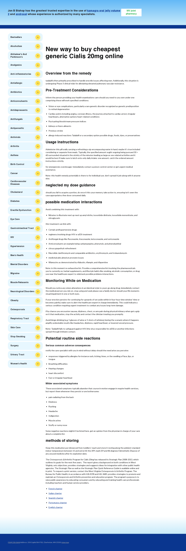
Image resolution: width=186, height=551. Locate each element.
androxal (21, 14)
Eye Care (14, 220)
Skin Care (15, 328)
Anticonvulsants (18, 102)
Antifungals (16, 120)
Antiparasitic (17, 129)
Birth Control (17, 165)
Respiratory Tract (19, 319)
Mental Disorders (19, 265)
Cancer (14, 174)
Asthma (14, 156)
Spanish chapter (56, 498)
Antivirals (15, 138)
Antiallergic (16, 84)
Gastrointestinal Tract (22, 229)
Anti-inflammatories (20, 75)
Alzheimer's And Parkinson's (18, 56)
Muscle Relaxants (19, 283)
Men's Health (17, 256)
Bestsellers (16, 37)
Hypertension (17, 247)
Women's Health (18, 364)
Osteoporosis (17, 310)
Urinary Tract (17, 355)
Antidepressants (18, 111)
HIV (12, 238)
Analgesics (16, 66)
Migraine (14, 274)
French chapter (55, 488)
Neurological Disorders (22, 292)
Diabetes (14, 202)
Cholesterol (16, 193)
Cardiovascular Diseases (18, 183)
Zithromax (15, 40)
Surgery (14, 346)
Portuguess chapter (58, 502)
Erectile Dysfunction (20, 211)
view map (65, 542)
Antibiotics (16, 93)
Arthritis (14, 147)
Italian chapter (55, 493)
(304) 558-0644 (14, 542)
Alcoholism (16, 47)
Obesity (14, 301)
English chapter (56, 507)
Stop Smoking (17, 337)
